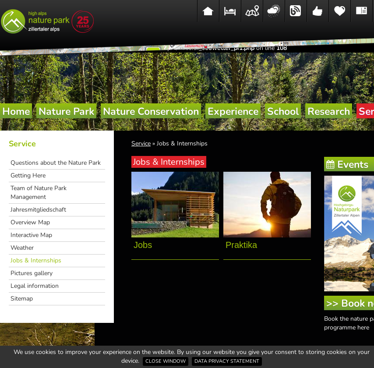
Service (22, 143)
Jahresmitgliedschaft (38, 209)
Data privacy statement (226, 361)
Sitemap (22, 298)
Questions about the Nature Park (56, 163)
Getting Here (28, 175)
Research (328, 111)
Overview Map (30, 222)
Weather (22, 248)
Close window (165, 361)
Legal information (35, 286)
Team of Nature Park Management (39, 192)
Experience (233, 111)
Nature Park (66, 111)
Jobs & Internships (36, 260)
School (283, 111)
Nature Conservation (151, 111)
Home (16, 111)
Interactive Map (31, 235)
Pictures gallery (32, 273)
